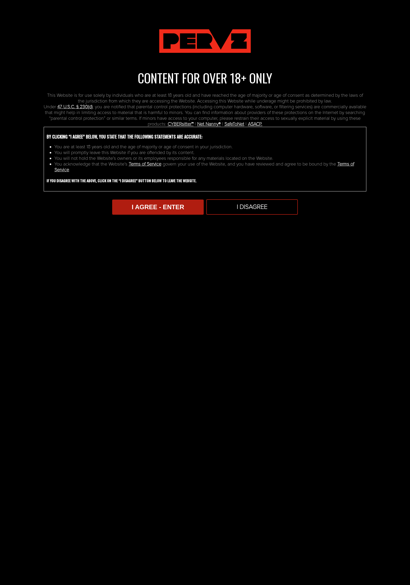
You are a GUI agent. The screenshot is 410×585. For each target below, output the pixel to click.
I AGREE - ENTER (158, 207)
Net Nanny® (209, 124)
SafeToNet (234, 124)
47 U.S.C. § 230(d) (75, 107)
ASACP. (255, 124)
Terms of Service (145, 164)
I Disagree (252, 207)
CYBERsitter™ (180, 124)
